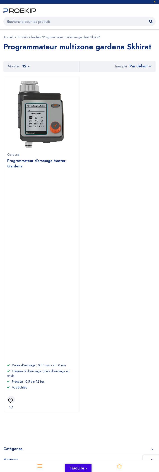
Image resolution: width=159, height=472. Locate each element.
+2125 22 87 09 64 (95, 323)
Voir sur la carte (13, 331)
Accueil (8, 37)
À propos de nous (69, 375)
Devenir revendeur (70, 383)
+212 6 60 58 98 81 (95, 315)
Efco (109, 383)
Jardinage (11, 383)
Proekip (78, 425)
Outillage (10, 375)
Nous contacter (67, 397)
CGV (59, 390)
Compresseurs (14, 397)
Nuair (110, 397)
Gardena (13, 154)
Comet (111, 390)
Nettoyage (12, 390)
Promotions (11, 404)
